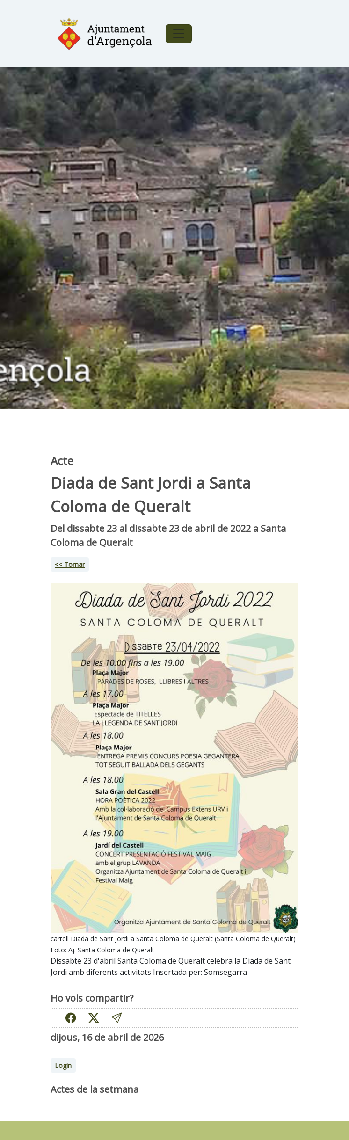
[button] (116, 1017)
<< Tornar (70, 564)
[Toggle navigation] (179, 33)
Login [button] (63, 1065)
